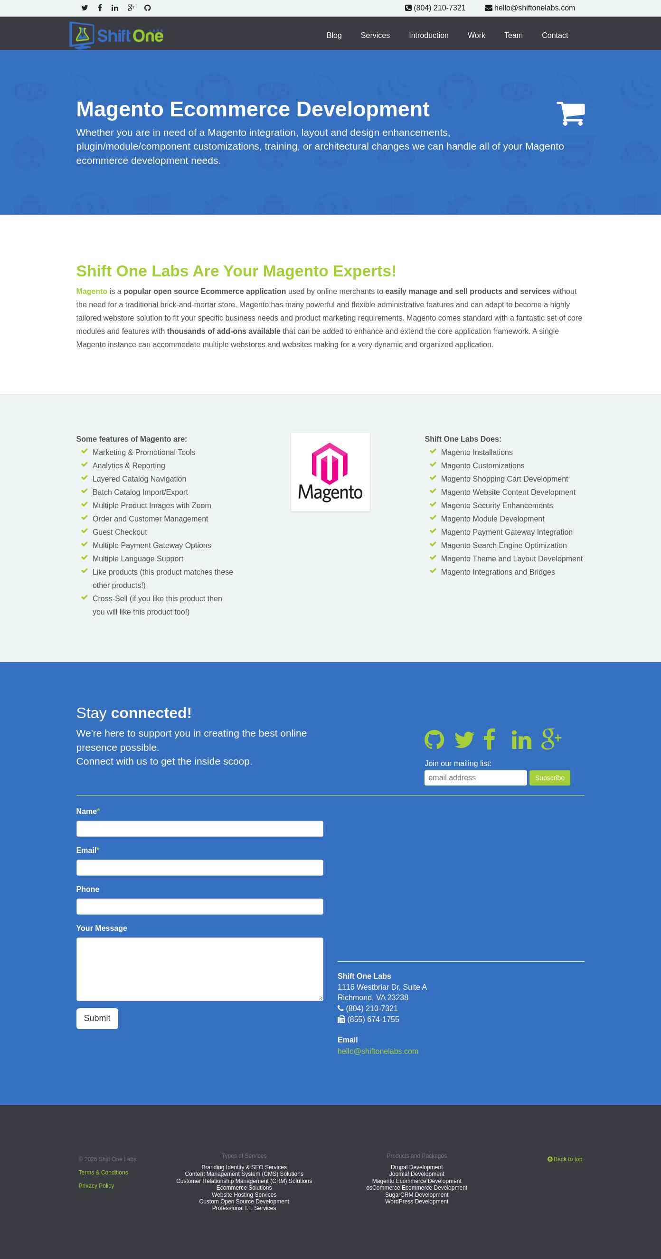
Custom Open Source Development (244, 1201)
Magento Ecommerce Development (417, 1180)
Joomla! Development (416, 1173)
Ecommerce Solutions (244, 1187)
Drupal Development (417, 1167)
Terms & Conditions (103, 1171)
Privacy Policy (96, 1185)
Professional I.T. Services (244, 1207)
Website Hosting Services (244, 1194)
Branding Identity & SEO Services (243, 1167)
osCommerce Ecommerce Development (416, 1187)
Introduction (429, 35)
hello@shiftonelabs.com (530, 8)
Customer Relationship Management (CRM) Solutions (244, 1180)
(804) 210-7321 (435, 8)
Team (513, 35)
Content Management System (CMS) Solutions (244, 1173)
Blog (334, 35)
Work (476, 35)
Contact (555, 35)
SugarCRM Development (416, 1194)
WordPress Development (416, 1201)
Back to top (565, 1158)
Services (375, 35)
